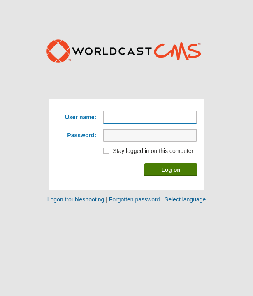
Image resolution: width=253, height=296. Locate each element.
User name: (80, 117)
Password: (81, 135)
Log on (171, 169)
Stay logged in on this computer (153, 151)
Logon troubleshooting (75, 199)
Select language (185, 199)
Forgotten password (134, 199)
